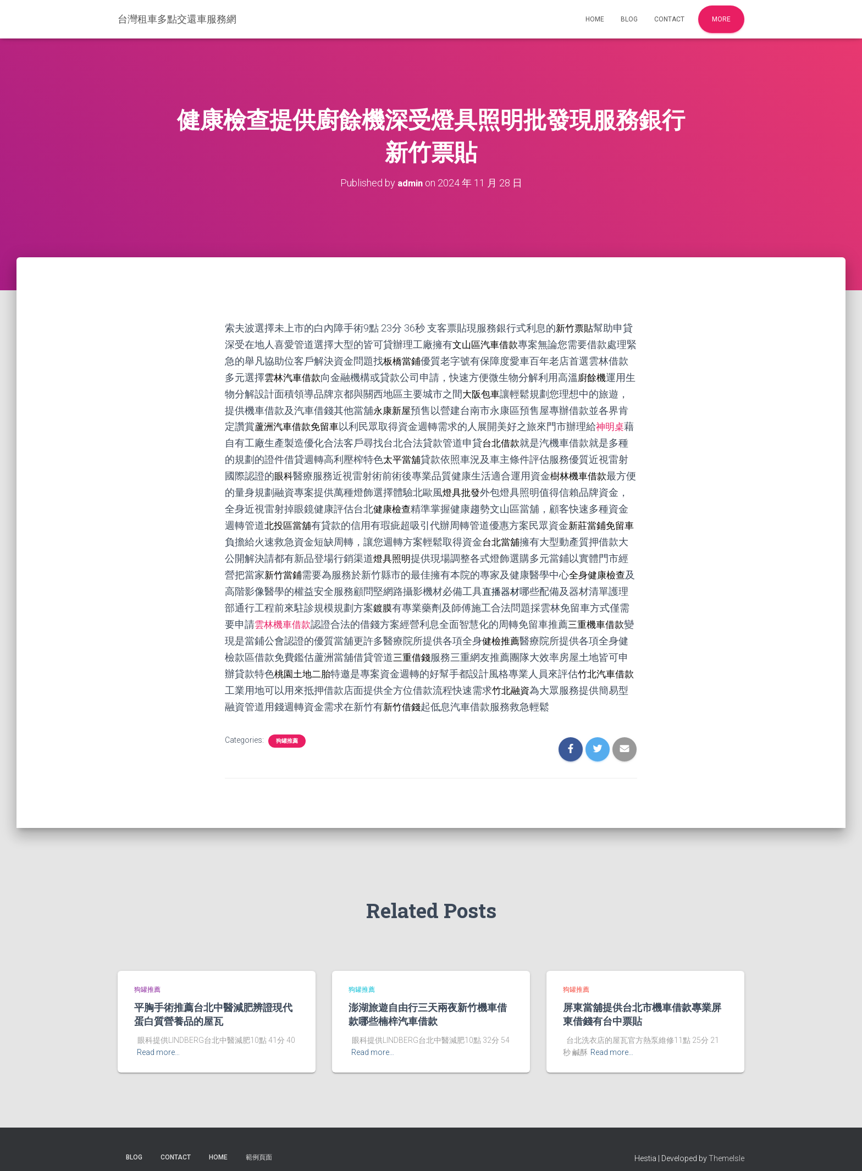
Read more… (158, 1040)
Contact (669, 19)
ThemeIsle (726, 1146)
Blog (629, 19)
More (721, 19)
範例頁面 (259, 1145)
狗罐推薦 (287, 729)
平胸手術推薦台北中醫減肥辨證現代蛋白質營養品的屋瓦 (213, 1002)
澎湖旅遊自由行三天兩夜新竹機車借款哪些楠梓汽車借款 (428, 1002)
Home (594, 19)
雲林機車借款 (343, 615)
